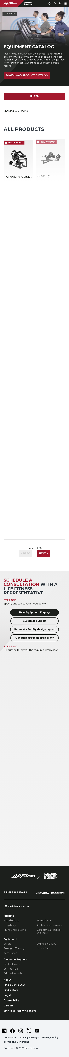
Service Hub (11, 968)
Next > (43, 553)
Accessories (10, 953)
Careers (8, 1005)
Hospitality (10, 925)
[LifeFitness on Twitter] (29, 1030)
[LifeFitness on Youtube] (37, 1030)
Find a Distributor (14, 985)
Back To (10, 14)
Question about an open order (34, 637)
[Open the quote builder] (60, 3)
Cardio (7, 943)
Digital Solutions (46, 943)
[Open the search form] (55, 3)
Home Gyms (44, 920)
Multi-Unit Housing (15, 929)
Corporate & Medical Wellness (49, 931)
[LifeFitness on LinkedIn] (4, 1030)
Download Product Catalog (27, 75)
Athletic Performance (49, 925)
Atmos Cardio (44, 948)
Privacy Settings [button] (29, 1037)
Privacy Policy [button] (50, 1037)
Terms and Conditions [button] (16, 1042)
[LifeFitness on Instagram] (20, 1030)
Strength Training (14, 948)
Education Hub (13, 973)
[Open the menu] (65, 3)
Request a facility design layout (34, 629)
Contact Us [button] (10, 1037)
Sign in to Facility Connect (20, 1010)
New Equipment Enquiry (34, 612)
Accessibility (11, 1000)
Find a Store (11, 990)
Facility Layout (12, 964)
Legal (7, 995)
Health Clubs (11, 920)
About (7, 979)
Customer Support (34, 620)
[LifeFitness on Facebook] (12, 1030)
